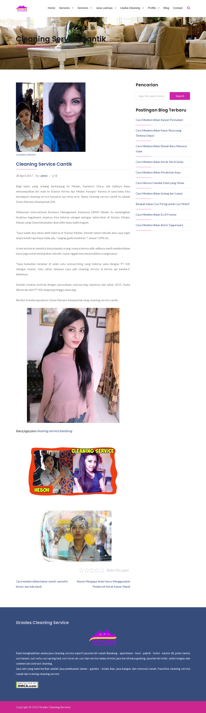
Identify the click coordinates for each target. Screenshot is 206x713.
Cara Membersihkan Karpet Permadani (159, 119)
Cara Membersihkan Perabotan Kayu (158, 172)
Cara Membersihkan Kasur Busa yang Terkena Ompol (158, 133)
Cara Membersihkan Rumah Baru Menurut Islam (161, 148)
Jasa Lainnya (104, 7)
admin (44, 175)
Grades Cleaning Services (55, 707)
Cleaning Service (26, 154)
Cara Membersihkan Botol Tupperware (159, 225)
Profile (152, 7)
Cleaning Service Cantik (44, 164)
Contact (178, 7)
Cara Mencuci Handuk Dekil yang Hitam (160, 183)
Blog (166, 7)
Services (65, 7)
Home (51, 7)
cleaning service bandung (54, 431)
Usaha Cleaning (130, 7)
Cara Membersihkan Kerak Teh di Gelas (159, 161)
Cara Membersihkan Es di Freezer (156, 214)
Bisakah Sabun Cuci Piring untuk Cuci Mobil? (163, 204)
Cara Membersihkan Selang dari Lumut (159, 193)
